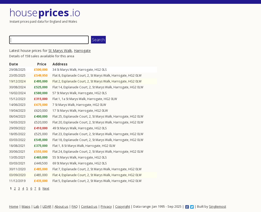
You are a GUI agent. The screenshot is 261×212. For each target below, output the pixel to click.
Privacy (106, 206)
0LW (138, 75)
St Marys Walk (60, 50)
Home (13, 206)
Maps (26, 206)
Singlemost (217, 206)
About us (61, 206)
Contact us (89, 206)
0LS (104, 69)
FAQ (75, 206)
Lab (36, 206)
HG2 (98, 69)
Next (46, 188)
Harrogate (82, 50)
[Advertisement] (193, 19)
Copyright (122, 206)
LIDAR (47, 206)
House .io (44, 12)
